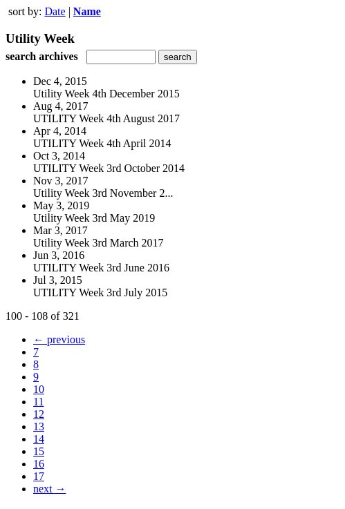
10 (38, 389)
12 (38, 414)
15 (38, 451)
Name (87, 11)
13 (38, 426)
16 (38, 464)
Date (54, 11)
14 (38, 439)
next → (49, 488)
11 (38, 401)
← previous (59, 339)
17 (38, 476)
